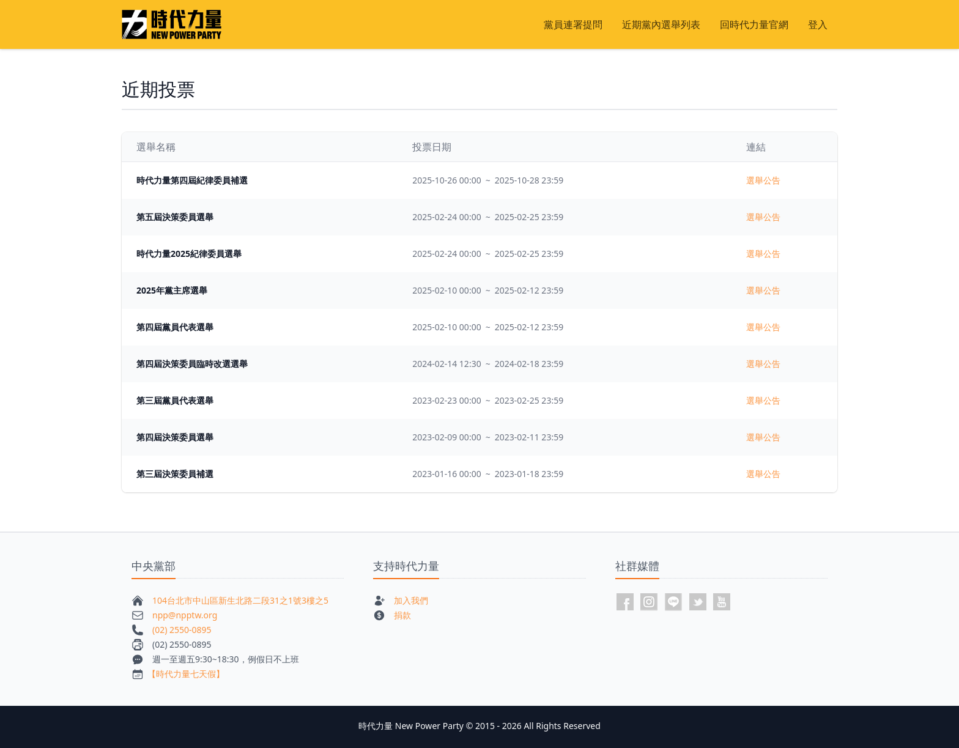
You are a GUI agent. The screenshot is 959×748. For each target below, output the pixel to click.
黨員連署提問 (573, 24)
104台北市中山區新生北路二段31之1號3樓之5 (240, 600)
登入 (818, 24)
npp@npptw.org (184, 615)
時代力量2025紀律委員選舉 (189, 253)
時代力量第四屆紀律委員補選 (192, 180)
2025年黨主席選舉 (171, 290)
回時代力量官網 (754, 24)
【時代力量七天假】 (185, 673)
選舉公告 (763, 180)
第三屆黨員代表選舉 (174, 400)
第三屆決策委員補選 (174, 474)
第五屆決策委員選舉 (174, 217)
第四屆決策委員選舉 (174, 437)
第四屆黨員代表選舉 (174, 327)
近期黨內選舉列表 (661, 24)
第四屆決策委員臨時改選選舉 (192, 363)
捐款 (402, 615)
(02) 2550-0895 (182, 629)
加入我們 (411, 600)
